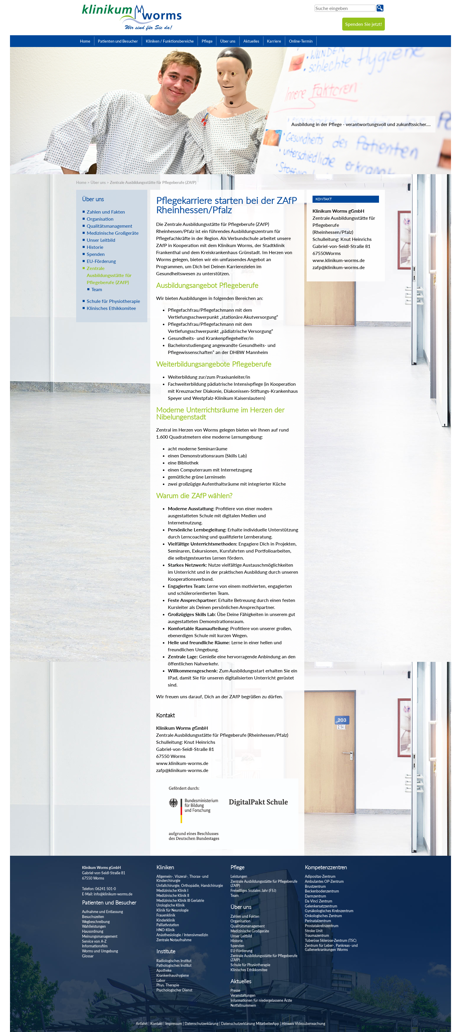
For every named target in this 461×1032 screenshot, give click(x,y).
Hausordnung (92, 931)
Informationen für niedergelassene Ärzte (261, 1000)
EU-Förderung (101, 261)
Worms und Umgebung (100, 951)
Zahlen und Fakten (106, 211)
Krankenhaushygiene (172, 975)
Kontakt (156, 1023)
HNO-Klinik (165, 930)
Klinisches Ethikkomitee (111, 308)
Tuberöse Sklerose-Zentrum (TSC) (330, 940)
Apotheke (163, 970)
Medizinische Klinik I (172, 890)
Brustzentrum (315, 886)
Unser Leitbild (101, 240)
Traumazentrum (317, 935)
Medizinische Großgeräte (112, 233)
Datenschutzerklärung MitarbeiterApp (250, 1023)
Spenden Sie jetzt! (363, 24)
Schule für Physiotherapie (113, 301)
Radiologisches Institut (173, 961)
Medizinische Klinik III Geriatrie (180, 900)
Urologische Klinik (170, 905)
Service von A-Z (94, 941)
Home (85, 41)
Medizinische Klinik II (172, 895)
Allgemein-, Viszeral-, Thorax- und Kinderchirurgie (182, 878)
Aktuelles (251, 41)
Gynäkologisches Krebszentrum (329, 911)
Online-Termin (301, 41)
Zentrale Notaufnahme (173, 940)
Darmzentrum (315, 896)
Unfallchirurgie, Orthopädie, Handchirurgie (189, 885)
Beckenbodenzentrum (322, 891)
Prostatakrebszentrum (321, 926)
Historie (95, 247)
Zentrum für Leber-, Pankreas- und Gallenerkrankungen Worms (331, 947)
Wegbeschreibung (96, 921)
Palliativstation (167, 925)
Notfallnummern (243, 1005)
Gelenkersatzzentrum (321, 906)
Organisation (100, 218)
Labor (160, 980)
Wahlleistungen (94, 926)
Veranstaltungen (242, 995)
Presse (235, 990)
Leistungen (238, 876)
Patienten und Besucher (118, 41)
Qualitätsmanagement (109, 226)
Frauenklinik (165, 915)
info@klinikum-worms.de (113, 894)
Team (96, 289)
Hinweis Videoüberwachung (303, 1023)
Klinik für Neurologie (172, 910)
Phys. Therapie (167, 985)
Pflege (207, 41)
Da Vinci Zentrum (318, 901)
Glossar (87, 956)
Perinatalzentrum (318, 921)
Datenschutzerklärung (201, 1023)
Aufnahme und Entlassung (102, 911)
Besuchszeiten (93, 916)
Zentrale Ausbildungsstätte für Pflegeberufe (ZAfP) (153, 182)
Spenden (96, 254)
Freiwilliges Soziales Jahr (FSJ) (253, 890)
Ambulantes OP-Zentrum (324, 881)
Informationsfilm (95, 946)
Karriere (274, 41)
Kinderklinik (165, 920)
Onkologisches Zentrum (323, 916)
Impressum (173, 1023)
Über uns (227, 41)
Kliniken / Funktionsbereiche (170, 41)
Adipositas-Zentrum (320, 876)
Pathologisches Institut (173, 965)
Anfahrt (142, 1023)
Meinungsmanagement (99, 936)
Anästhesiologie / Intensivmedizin (182, 935)
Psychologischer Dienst (174, 990)
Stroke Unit (314, 931)
